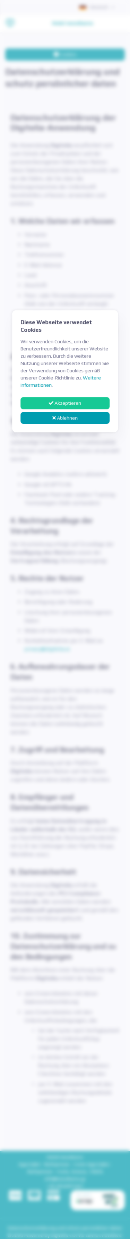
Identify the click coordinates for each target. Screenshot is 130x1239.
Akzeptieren (65, 403)
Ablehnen (65, 418)
